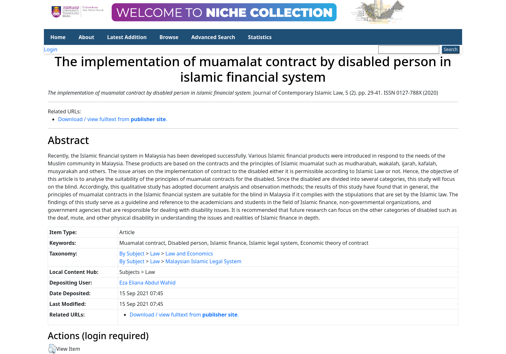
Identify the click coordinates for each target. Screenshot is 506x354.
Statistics (260, 37)
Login (50, 49)
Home (58, 37)
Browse (168, 37)
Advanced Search (213, 37)
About (86, 37)
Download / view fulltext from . (112, 119)
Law (155, 253)
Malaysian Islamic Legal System (204, 261)
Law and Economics (189, 253)
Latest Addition (127, 37)
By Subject (132, 253)
